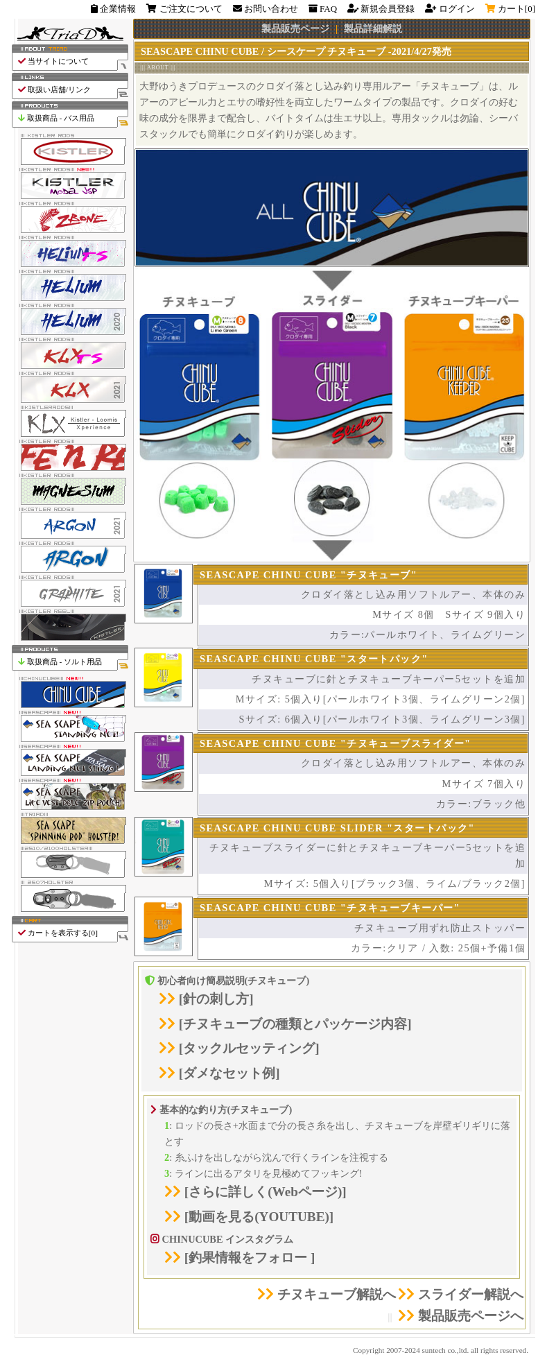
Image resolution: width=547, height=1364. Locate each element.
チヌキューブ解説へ (326, 1294)
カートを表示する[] (72, 933)
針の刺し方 (216, 999)
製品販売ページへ (460, 1316)
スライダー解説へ (460, 1294)
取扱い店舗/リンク (72, 89)
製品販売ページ (295, 28)
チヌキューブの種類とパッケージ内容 (295, 1024)
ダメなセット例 (229, 1073)
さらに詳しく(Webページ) (265, 1191)
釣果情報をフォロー (250, 1257)
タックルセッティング (249, 1048)
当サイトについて (72, 61)
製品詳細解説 (373, 28)
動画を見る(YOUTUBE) (259, 1216)
